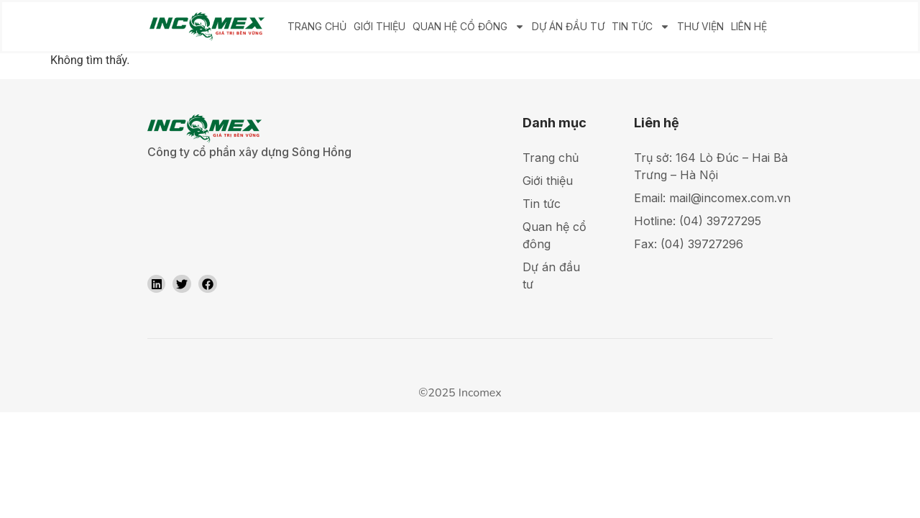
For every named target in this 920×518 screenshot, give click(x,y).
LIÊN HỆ (749, 26)
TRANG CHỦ (317, 26)
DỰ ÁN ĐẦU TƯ (568, 26)
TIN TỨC (641, 26)
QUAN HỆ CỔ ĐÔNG (469, 26)
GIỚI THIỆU (379, 26)
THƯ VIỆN (700, 26)
